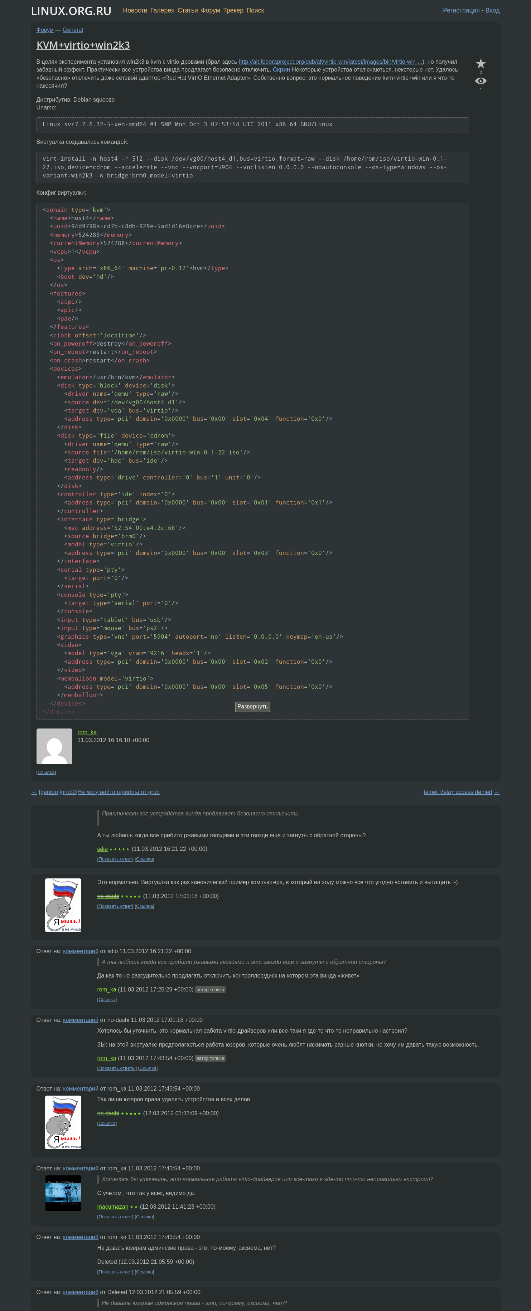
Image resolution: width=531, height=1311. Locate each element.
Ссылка (46, 772)
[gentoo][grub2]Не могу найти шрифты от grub (99, 792)
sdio (102, 849)
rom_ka (87, 732)
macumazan (113, 1207)
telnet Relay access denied (458, 792)
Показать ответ (115, 859)
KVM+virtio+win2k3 (83, 45)
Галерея (162, 10)
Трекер (233, 10)
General (73, 30)
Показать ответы (116, 1068)
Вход (493, 10)
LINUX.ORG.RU (71, 10)
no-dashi (108, 896)
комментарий (80, 951)
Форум (210, 10)
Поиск (255, 10)
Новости (135, 10)
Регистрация (461, 10)
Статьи (188, 10)
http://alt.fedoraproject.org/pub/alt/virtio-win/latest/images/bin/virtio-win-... (331, 62)
